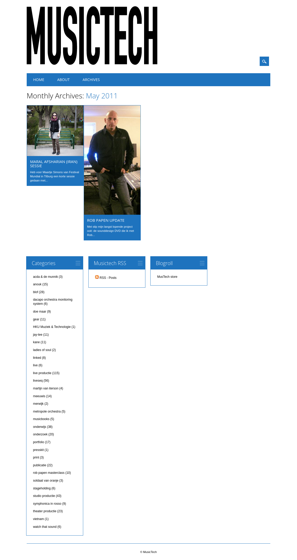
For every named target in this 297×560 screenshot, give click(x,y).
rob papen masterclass (48, 473)
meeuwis (39, 396)
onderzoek (40, 434)
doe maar (39, 311)
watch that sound (44, 527)
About (63, 79)
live (35, 365)
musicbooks (41, 419)
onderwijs (39, 427)
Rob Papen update (105, 220)
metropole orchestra (47, 411)
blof (35, 292)
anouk (37, 284)
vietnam (38, 519)
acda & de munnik (45, 277)
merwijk (38, 404)
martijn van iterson (45, 388)
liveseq (38, 380)
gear (36, 319)
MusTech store (167, 277)
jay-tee (37, 334)
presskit (38, 450)
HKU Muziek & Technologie (51, 327)
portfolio (38, 442)
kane (36, 342)
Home (38, 79)
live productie (42, 373)
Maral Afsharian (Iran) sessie (53, 163)
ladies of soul (42, 350)
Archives (91, 79)
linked (37, 358)
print (36, 457)
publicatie (39, 465)
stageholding (42, 488)
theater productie (44, 511)
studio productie (44, 496)
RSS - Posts (106, 278)
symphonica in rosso (47, 503)
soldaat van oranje (45, 480)
